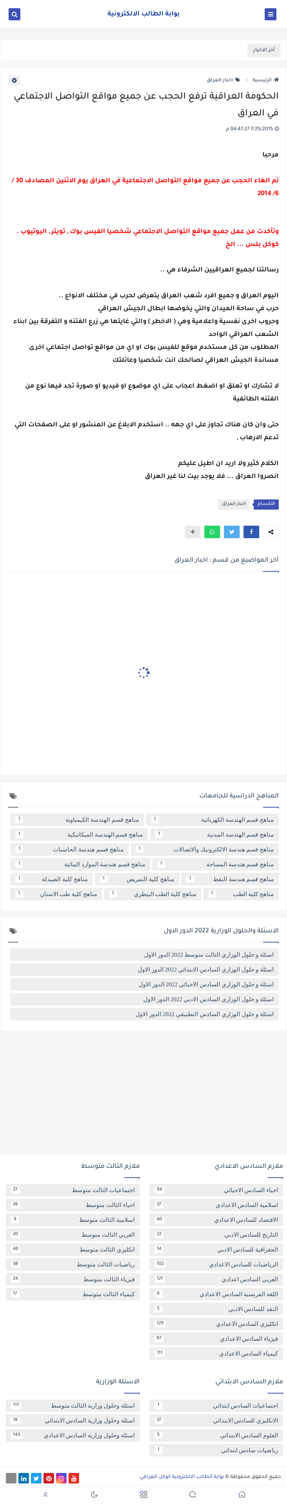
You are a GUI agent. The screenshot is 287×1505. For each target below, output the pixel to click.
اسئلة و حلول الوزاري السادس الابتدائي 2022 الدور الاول (206, 969)
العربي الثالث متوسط (73, 1234)
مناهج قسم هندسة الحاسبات (69, 849)
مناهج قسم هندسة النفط (230, 879)
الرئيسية (266, 80)
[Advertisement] (143, 1095)
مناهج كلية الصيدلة (51, 879)
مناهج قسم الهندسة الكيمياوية (77, 819)
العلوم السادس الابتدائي (216, 1435)
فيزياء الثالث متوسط (73, 1279)
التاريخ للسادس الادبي (216, 1234)
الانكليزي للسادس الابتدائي (216, 1420)
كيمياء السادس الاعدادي (216, 1353)
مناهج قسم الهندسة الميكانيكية (79, 834)
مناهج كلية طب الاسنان (56, 894)
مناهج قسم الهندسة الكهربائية (212, 819)
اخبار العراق (223, 80)
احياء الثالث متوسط (73, 1205)
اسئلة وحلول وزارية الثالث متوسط (73, 1405)
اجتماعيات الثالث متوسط (73, 1190)
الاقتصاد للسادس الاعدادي (216, 1219)
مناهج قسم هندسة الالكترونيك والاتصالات (205, 849)
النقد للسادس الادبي (216, 1309)
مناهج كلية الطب (241, 894)
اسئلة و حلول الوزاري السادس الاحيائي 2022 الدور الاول (206, 984)
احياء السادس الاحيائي (216, 1190)
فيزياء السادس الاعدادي (216, 1338)
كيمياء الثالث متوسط (73, 1294)
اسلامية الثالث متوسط (73, 1219)
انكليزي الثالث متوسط (73, 1249)
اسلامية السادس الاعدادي (216, 1205)
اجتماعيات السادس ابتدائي (216, 1405)
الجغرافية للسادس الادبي (216, 1249)
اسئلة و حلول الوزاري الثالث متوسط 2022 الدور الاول (209, 955)
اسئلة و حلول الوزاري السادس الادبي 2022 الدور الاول (208, 999)
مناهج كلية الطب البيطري (152, 894)
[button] (251, 532)
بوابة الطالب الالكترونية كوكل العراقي (182, 1477)
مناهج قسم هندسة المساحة (215, 864)
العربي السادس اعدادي (216, 1279)
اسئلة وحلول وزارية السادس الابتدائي (73, 1420)
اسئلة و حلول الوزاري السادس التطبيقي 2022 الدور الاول (204, 1014)
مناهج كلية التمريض (137, 879)
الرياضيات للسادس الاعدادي (216, 1264)
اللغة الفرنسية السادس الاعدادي (216, 1294)
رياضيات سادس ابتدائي (216, 1450)
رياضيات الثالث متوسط (73, 1264)
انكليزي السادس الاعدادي (216, 1323)
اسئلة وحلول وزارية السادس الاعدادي (73, 1435)
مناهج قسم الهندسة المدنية (214, 834)
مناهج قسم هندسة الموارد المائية (80, 864)
